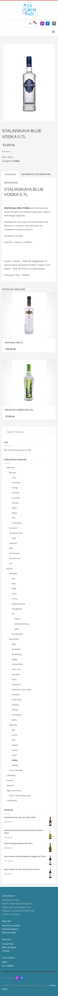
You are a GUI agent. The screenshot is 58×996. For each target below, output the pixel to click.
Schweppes (16, 714)
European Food (15, 533)
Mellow (15, 709)
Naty (14, 538)
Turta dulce (16, 523)
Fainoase (13, 543)
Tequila (15, 745)
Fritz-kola (16, 694)
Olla (11, 548)
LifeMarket (11, 775)
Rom (14, 740)
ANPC (4, 962)
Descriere (10, 174)
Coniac (15, 598)
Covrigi (15, 487)
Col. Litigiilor (8, 965)
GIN (13, 730)
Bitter (14, 588)
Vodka (16, 160)
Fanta (14, 679)
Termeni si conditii (11, 925)
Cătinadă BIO (17, 664)
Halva (14, 508)
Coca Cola (16, 669)
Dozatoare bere (18, 604)
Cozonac (15, 492)
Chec (14, 477)
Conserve (13, 528)
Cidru (14, 593)
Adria (14, 644)
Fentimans (16, 684)
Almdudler (16, 649)
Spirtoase (13, 725)
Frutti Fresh (17, 699)
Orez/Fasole (14, 553)
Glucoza (15, 503)
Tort (13, 518)
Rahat (14, 513)
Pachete (10, 780)
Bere (14, 583)
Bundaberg (16, 654)
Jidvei (16, 629)
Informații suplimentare (36, 174)
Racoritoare (14, 639)
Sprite (14, 720)
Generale (13, 573)
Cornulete (16, 482)
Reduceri (10, 785)
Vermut (15, 750)
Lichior (15, 735)
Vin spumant (17, 634)
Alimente (10, 467)
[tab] (10, 174)
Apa (13, 578)
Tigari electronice (14, 790)
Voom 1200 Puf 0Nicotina (20, 795)
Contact (5, 950)
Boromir (12, 472)
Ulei (10, 563)
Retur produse (9, 947)
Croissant (16, 498)
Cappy (14, 659)
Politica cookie (9, 932)
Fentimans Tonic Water (21, 689)
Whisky (15, 765)
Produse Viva (14, 558)
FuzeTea (15, 704)
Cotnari (17, 619)
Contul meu (7, 943)
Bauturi (10, 568)
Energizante (17, 609)
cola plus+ (16, 674)
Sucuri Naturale (15, 770)
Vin (13, 614)
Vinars (14, 755)
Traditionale (12, 800)
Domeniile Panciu (21, 624)
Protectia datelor (10, 929)
